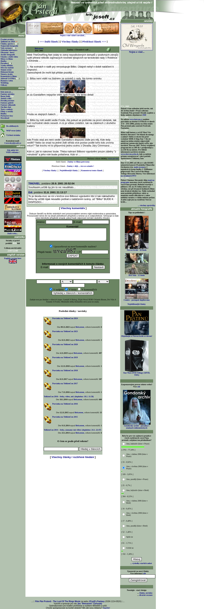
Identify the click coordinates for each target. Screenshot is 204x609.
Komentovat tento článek (91, 170)
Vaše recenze (6, 48)
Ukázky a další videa (9, 57)
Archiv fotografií (8, 54)
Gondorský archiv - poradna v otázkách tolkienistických (137, 426)
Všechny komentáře (73, 208)
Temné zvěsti (6, 70)
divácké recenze (146, 595)
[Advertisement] (73, 470)
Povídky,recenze (7, 100)
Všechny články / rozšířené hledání (72, 459)
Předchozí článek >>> (94, 41)
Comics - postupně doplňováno (137, 299)
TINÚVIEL (34, 183)
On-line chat (6, 107)
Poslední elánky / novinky (73, 313)
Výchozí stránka (13, 135)
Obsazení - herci (7, 52)
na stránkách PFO (128, 176)
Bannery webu (7, 81)
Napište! (106, 608)
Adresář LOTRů (8, 78)
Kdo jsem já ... (7, 92)
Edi (30, 192)
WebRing (4, 83)
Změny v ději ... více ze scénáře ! (80, 166)
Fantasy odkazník (8, 105)
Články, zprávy (7, 44)
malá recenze (139, 167)
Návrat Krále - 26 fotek (137, 249)
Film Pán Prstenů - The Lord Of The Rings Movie (57, 601)
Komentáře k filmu (9, 76)
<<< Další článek (48, 41)
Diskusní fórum (7, 72)
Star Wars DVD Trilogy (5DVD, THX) (136, 373)
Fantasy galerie (7, 103)
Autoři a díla (6, 98)
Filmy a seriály (7, 111)
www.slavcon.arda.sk (129, 154)
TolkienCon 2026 (9, 41)
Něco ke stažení (7, 68)
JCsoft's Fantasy (97, 601)
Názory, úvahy (7, 74)
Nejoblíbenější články (69, 170)
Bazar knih (5, 96)
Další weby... (12, 233)
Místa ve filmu (7, 59)
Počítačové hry (7, 116)
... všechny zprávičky (146, 205)
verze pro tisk (113, 159)
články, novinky (146, 593)
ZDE (144, 115)
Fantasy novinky (8, 94)
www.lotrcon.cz (136, 119)
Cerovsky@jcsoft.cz (12, 143)
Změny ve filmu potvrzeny (78, 162)
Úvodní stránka (7, 39)
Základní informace (9, 50)
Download (5, 118)
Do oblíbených (12, 126)
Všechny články (70, 41)
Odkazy (4, 85)
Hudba (3, 61)
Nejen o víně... (137, 50)
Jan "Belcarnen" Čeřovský (89, 603)
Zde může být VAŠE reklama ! (13, 151)
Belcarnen (39, 48)
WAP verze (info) (13, 130)
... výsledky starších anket (141, 563)
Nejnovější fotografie (9, 46)
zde (138, 387)
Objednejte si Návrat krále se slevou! (136, 335)
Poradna (4, 63)
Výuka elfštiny (7, 65)
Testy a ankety (7, 109)
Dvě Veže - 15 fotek (137, 274)
